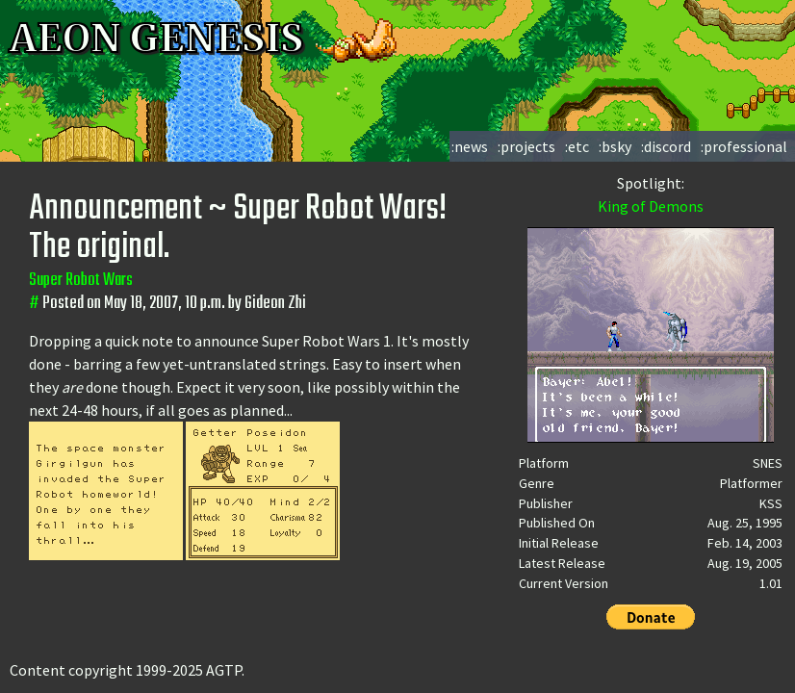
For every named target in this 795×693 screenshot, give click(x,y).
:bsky (615, 146)
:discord (666, 146)
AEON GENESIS (204, 38)
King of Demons (651, 206)
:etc (577, 146)
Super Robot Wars (81, 281)
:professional (744, 146)
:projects (526, 146)
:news (469, 146)
